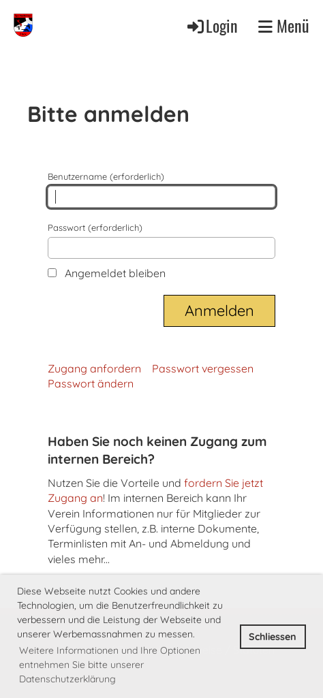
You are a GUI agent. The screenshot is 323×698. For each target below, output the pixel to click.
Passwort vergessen (202, 368)
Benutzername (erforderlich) (161, 189)
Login (211, 25)
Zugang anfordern (94, 368)
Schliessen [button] (272, 637)
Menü (283, 25)
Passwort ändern (91, 383)
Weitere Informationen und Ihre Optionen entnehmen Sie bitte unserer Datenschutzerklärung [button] (109, 664)
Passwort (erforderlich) (161, 240)
